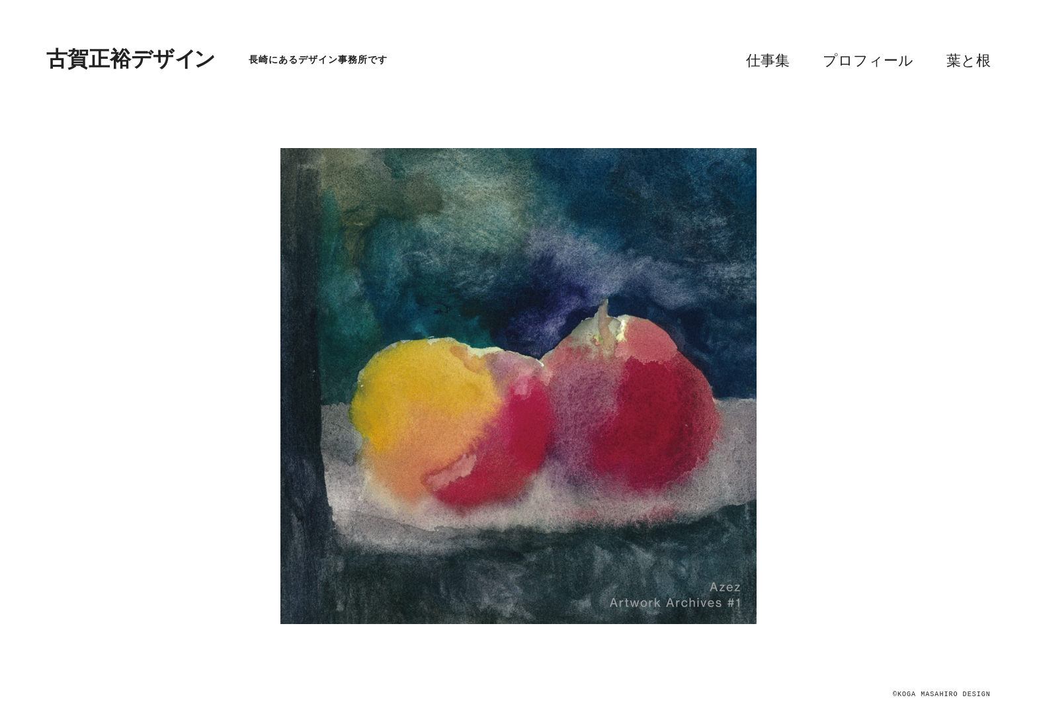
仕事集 (768, 61)
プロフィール (868, 61)
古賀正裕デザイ (131, 59)
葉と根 (968, 61)
